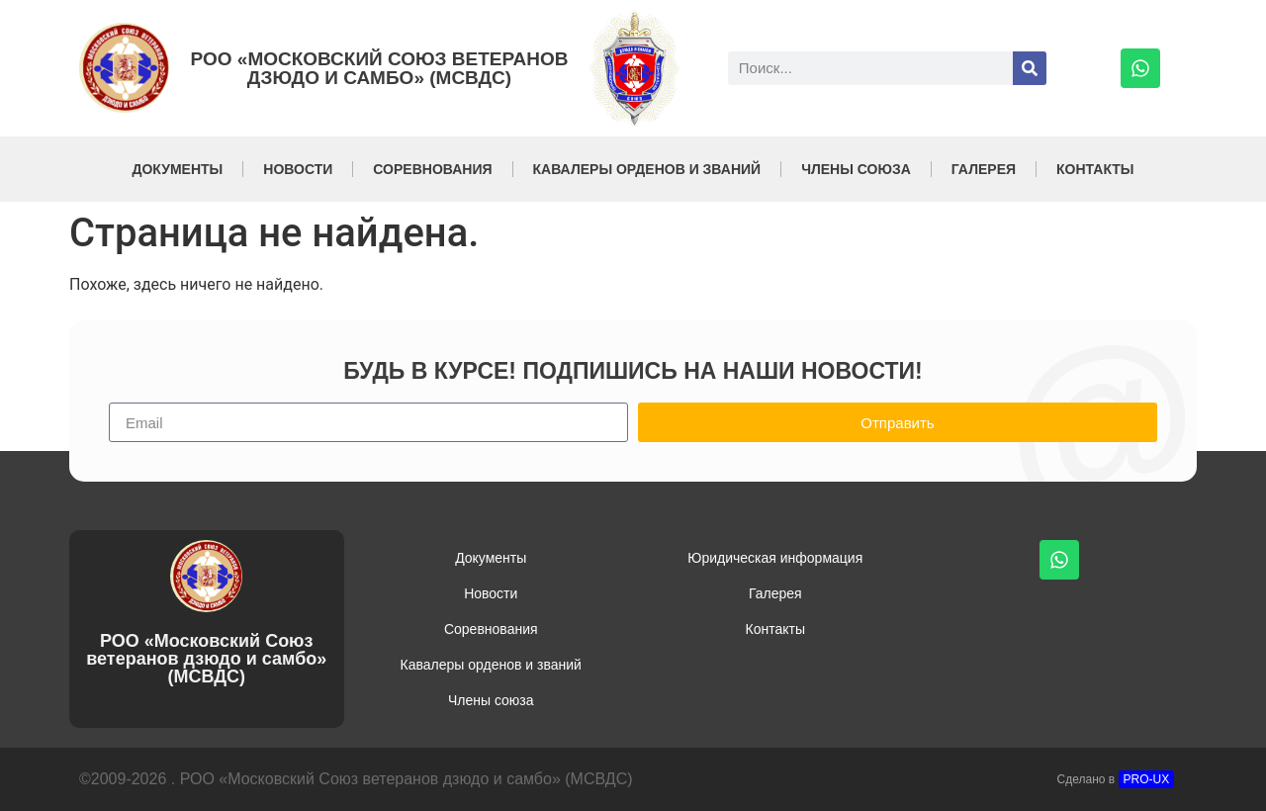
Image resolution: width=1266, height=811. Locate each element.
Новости (297, 169)
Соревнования (432, 169)
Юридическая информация (774, 558)
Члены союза (856, 169)
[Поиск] (1029, 68)
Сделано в (1116, 779)
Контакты (1094, 169)
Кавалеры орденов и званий (647, 169)
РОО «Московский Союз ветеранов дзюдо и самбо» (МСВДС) (380, 68)
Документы (177, 169)
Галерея (983, 169)
